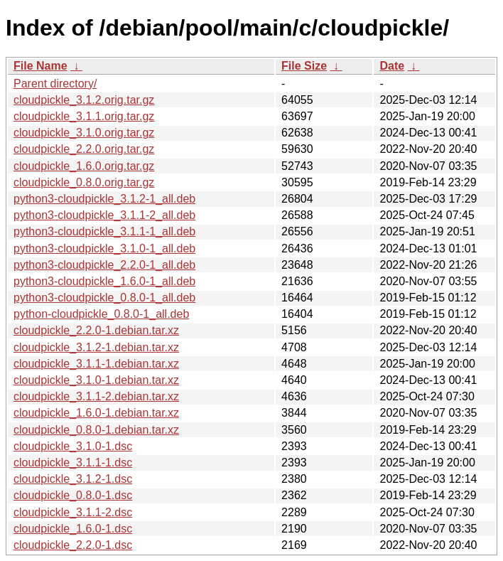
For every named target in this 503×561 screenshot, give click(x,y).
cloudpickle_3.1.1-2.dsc (72, 512)
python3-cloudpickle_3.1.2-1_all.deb (104, 199)
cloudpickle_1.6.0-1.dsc (72, 529)
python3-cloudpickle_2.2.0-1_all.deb (104, 265)
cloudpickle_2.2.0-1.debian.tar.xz (96, 330)
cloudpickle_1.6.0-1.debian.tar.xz (96, 413)
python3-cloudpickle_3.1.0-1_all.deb (104, 248)
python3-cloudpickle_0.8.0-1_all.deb (104, 298)
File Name (40, 66)
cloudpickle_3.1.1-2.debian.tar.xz (96, 396)
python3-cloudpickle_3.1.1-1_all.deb (104, 231)
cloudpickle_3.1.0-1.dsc (72, 446)
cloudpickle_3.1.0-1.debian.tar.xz (96, 380)
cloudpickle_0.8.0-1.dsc (72, 495)
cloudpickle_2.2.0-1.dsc (72, 545)
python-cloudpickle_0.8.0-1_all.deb (101, 314)
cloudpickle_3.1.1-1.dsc (72, 462)
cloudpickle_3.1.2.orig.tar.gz (83, 100)
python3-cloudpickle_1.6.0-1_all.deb (104, 281)
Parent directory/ (55, 84)
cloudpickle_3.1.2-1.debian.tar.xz (96, 347)
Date (391, 66)
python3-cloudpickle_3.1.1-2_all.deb (104, 215)
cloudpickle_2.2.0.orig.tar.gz (83, 149)
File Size (304, 66)
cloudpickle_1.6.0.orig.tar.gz (83, 166)
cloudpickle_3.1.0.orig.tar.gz (83, 133)
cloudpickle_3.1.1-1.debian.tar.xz (96, 364)
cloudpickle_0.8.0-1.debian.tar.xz (96, 430)
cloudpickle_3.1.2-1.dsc (72, 479)
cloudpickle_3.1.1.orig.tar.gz (83, 116)
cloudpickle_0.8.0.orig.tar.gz (83, 182)
